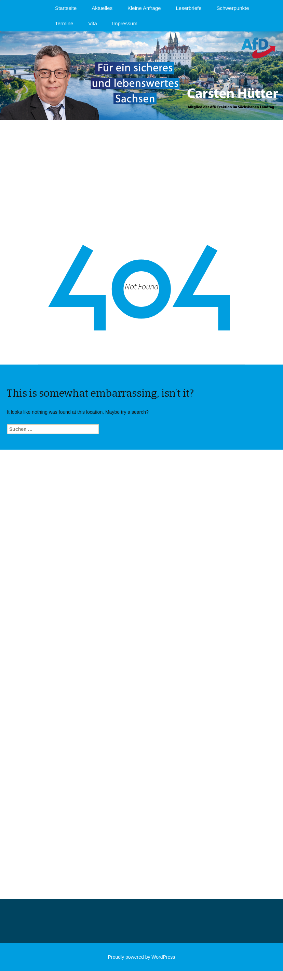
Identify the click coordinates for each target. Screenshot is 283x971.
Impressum (124, 23)
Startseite (66, 8)
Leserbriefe (189, 8)
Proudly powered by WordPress (141, 957)
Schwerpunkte (232, 8)
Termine (64, 23)
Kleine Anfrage (144, 8)
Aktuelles (102, 8)
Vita (92, 23)
